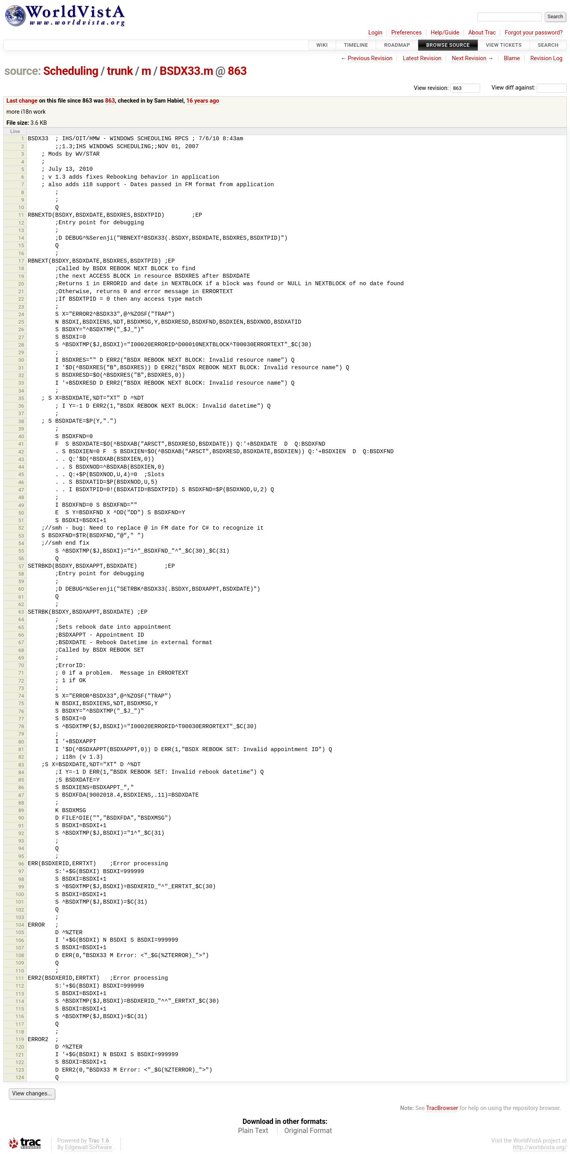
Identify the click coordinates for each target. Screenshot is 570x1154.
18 (21, 268)
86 (21, 787)
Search (548, 45)
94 (21, 848)
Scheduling (70, 71)
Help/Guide (445, 32)
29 (21, 352)
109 (19, 963)
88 (21, 803)
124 (19, 1077)
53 (21, 536)
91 (21, 826)
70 (21, 665)
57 (21, 566)
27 (21, 337)
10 (21, 207)
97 (21, 871)
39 (21, 429)
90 (21, 818)
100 (19, 894)
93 (21, 841)
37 (21, 413)
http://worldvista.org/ (540, 1147)
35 (21, 398)
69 (21, 658)
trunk (120, 71)
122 (19, 1062)
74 (21, 696)
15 (21, 245)
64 (21, 619)
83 (21, 765)
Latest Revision (422, 58)
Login (375, 32)
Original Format (308, 1131)
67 (21, 642)
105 (19, 932)
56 (21, 558)
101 (19, 902)
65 (21, 627)
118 (19, 1032)
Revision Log (546, 58)
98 (21, 879)
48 (21, 497)
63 (21, 612)
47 (21, 490)
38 (21, 421)
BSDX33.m (186, 71)
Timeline (356, 45)
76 (21, 711)
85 (21, 780)
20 (21, 284)
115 (19, 1009)
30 (21, 360)
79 (21, 734)
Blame (512, 58)
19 (21, 276)
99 (21, 887)
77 (21, 719)
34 (21, 391)
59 (21, 581)
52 (21, 528)
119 (19, 1039)
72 (21, 681)
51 (21, 520)
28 (21, 345)
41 (21, 444)
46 (21, 482)
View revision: (431, 87)
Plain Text (253, 1131)
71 (21, 673)
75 (21, 703)
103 (19, 917)
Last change (22, 100)
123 (19, 1070)
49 (21, 505)
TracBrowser (442, 1108)
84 (21, 772)
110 (19, 971)
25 (21, 322)
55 (21, 551)
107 (19, 948)
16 (21, 253)
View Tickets (504, 45)
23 (21, 307)
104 (19, 925)
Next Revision (469, 58)
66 (21, 635)
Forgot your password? (533, 32)
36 (21, 406)
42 (21, 452)
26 (21, 329)
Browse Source (448, 45)
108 (19, 955)
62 (21, 604)
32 (21, 375)
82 (21, 757)
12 (21, 223)
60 (21, 589)
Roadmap (397, 45)
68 (21, 650)
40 (21, 436)
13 (21, 230)
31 (21, 368)
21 (21, 291)
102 (19, 910)
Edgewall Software (88, 1147)
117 (19, 1024)
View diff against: (529, 87)
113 (19, 994)
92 (21, 833)
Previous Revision (370, 58)
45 (21, 474)
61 (21, 597)
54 (21, 543)
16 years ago (202, 100)
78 (21, 726)
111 (19, 978)
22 (21, 299)
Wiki (322, 45)
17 (21, 261)
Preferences (406, 32)
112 (19, 986)
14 (21, 238)
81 (21, 749)
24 (21, 314)
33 (21, 383)
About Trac (482, 32)
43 (21, 459)
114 (19, 1001)
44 (21, 467)
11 (21, 215)
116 (19, 1016)
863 (237, 71)
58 (21, 574)
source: (22, 71)
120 (19, 1047)
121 (19, 1055)
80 (21, 742)
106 (19, 940)
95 (21, 856)
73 (21, 688)
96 (21, 864)
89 (21, 810)
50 (21, 513)
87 (21, 795)
